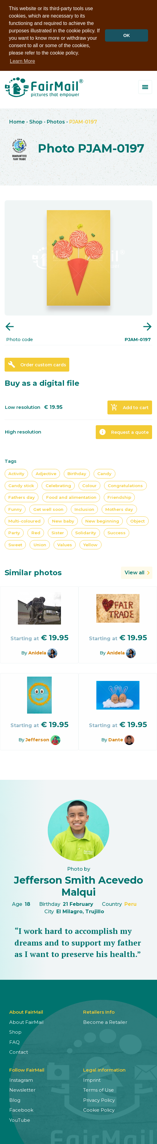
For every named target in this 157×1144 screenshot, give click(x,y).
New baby (63, 520)
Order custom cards (37, 364)
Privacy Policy (99, 1100)
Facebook (21, 1110)
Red (35, 532)
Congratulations (125, 485)
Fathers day (21, 497)
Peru (130, 904)
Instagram (21, 1080)
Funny (15, 509)
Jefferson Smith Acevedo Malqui (78, 886)
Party (14, 532)
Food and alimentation (71, 497)
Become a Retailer (105, 1022)
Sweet (15, 544)
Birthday (76, 473)
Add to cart (130, 407)
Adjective (46, 473)
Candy (104, 473)
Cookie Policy (99, 1110)
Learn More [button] (22, 61)
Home (17, 121)
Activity (16, 473)
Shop (35, 121)
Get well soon (48, 509)
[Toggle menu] (145, 87)
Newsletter (22, 1090)
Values (64, 544)
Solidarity (85, 532)
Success (116, 532)
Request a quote (124, 432)
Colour (89, 485)
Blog (14, 1100)
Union (40, 544)
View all (134, 573)
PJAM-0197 (83, 121)
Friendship (119, 497)
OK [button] (126, 35)
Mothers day (119, 509)
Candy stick (21, 485)
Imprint (92, 1080)
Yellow (90, 544)
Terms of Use (98, 1090)
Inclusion (84, 509)
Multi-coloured (24, 520)
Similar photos (33, 572)
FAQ (14, 1042)
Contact (18, 1052)
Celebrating (58, 485)
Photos (56, 121)
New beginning (102, 520)
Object (137, 520)
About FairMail (26, 1022)
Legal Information (104, 1070)
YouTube (19, 1120)
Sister (57, 532)
